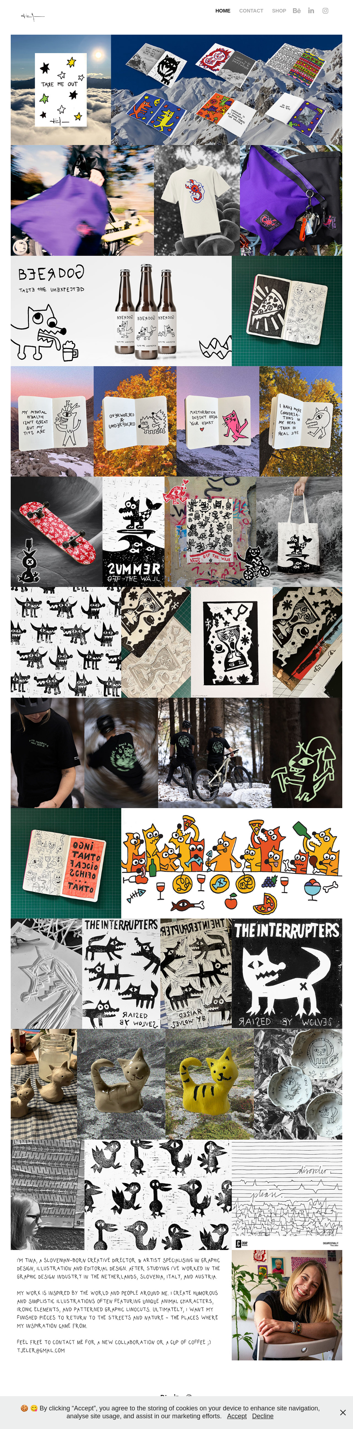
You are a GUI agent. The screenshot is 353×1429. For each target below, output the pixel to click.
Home (222, 11)
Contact (251, 11)
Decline (263, 1416)
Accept (237, 1416)
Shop (279, 11)
